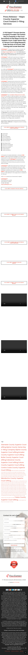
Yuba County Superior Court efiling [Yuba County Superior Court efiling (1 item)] (8, 501)
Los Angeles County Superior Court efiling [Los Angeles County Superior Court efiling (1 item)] (17, 476)
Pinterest (16, 2)
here (4, 176)
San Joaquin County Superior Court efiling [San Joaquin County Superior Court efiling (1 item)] (19, 488)
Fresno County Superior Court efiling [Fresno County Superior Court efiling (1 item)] (15, 472)
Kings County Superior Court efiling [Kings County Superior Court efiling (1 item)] (6, 476)
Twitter (11, 2)
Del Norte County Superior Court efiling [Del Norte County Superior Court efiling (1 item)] (16, 470)
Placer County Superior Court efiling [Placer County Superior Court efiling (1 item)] (8, 484)
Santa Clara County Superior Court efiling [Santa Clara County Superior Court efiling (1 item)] (18, 491)
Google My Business (20, 1)
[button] (14, 128)
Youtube (6, 1)
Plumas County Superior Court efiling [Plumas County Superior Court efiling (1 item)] (19, 484)
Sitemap (21, 651)
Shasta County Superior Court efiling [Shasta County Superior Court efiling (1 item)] (16, 492)
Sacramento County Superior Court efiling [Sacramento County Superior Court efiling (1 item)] (18, 485)
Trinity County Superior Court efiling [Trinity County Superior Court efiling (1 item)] (9, 497)
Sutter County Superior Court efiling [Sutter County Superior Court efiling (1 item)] (10, 495)
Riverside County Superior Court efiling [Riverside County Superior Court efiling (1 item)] (6, 485)
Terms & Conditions (15, 651)
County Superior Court (10, 52)
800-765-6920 (15, 10)
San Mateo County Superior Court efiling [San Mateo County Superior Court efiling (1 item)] (19, 489)
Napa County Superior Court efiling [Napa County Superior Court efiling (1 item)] (12, 482)
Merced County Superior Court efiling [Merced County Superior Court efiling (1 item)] (16, 481)
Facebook (12, 1)
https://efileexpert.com (6, 184)
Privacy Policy (7, 651)
